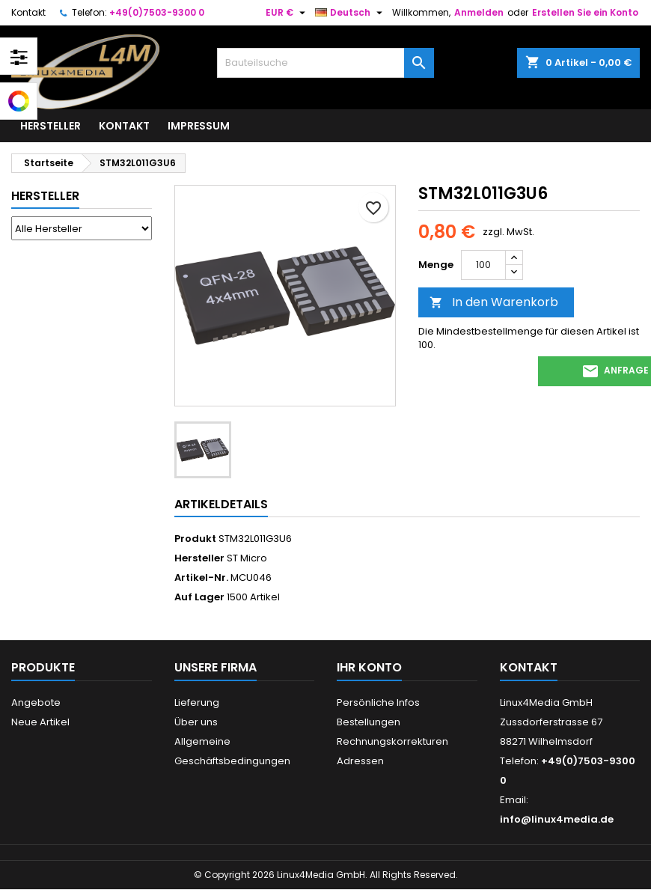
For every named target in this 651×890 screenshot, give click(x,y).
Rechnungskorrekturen (392, 741)
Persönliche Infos (378, 702)
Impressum (199, 125)
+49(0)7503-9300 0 (156, 12)
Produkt (195, 539)
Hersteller (50, 125)
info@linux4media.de (557, 819)
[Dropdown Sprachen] (350, 12)
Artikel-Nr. (201, 578)
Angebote (36, 702)
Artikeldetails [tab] (221, 504)
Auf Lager (199, 597)
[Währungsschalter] (287, 12)
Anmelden (479, 12)
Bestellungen (368, 722)
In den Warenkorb (494, 302)
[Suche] (325, 63)
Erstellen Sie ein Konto (585, 12)
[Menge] (483, 265)
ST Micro (247, 558)
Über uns (196, 722)
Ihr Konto (369, 667)
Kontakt (28, 12)
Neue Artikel (40, 722)
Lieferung (196, 702)
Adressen (360, 761)
